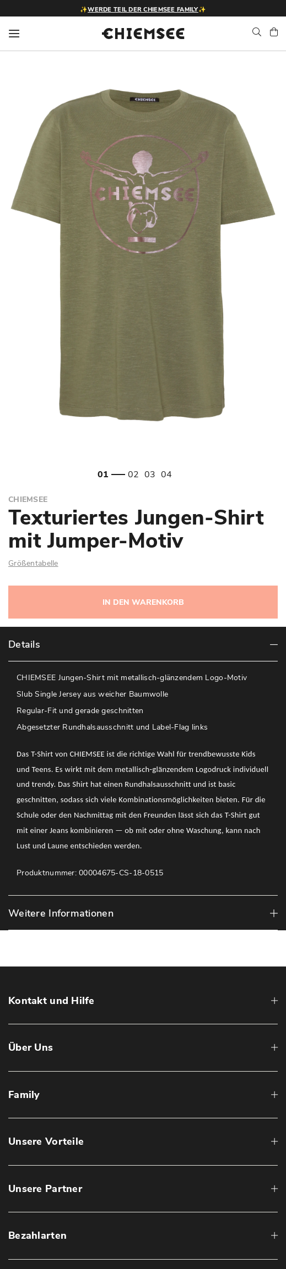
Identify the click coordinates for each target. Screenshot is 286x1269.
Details (24, 644)
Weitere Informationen (61, 913)
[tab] (143, 644)
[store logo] (143, 33)
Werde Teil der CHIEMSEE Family (143, 9)
